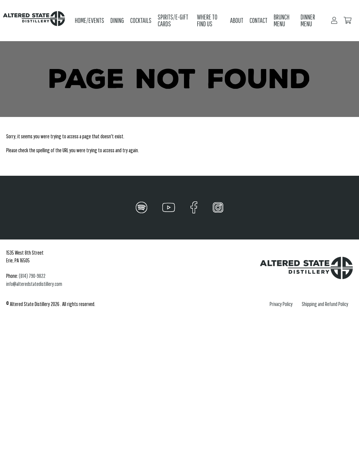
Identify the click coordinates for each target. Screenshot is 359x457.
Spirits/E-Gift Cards (173, 20)
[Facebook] (194, 207)
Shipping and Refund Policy (325, 304)
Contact (258, 20)
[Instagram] (218, 207)
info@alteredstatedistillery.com (34, 284)
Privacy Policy (281, 304)
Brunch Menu (281, 20)
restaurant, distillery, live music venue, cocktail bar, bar (93, 386)
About (236, 20)
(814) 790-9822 (32, 276)
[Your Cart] (347, 20)
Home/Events (89, 20)
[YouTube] (169, 207)
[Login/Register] (334, 20)
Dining (117, 20)
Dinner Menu (308, 20)
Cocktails (141, 20)
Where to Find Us (207, 20)
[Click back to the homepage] (36, 20)
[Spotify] (141, 207)
